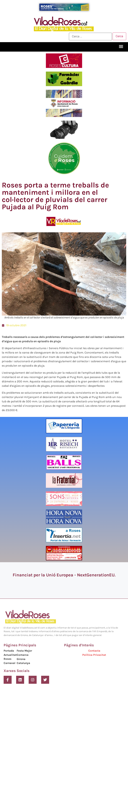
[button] (121, 46)
